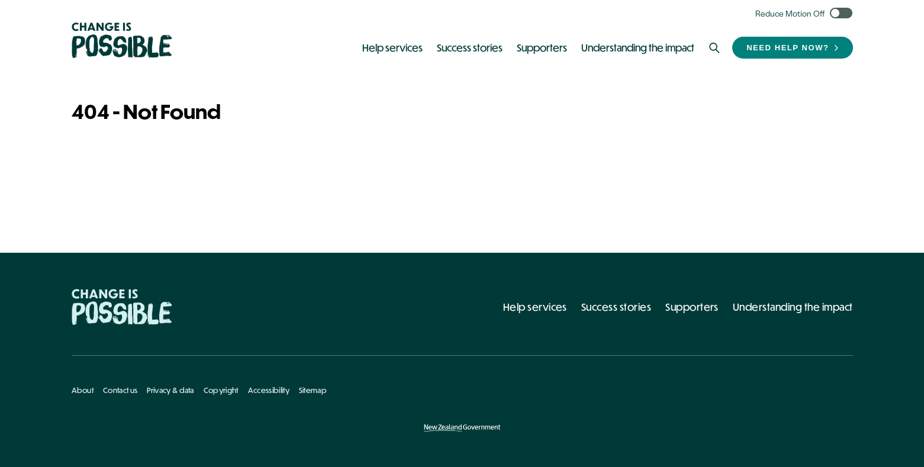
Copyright (221, 390)
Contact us (120, 390)
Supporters (692, 307)
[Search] (714, 48)
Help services (535, 307)
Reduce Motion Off (790, 13)
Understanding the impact (793, 307)
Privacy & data (170, 390)
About (83, 390)
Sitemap (313, 390)
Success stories (616, 307)
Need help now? (787, 47)
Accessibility (268, 390)
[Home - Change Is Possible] (122, 307)
